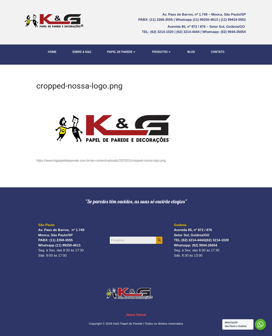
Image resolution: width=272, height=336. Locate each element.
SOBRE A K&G (81, 51)
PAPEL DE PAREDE (121, 51)
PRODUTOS (161, 51)
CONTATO (217, 51)
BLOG (191, 51)
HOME (52, 51)
